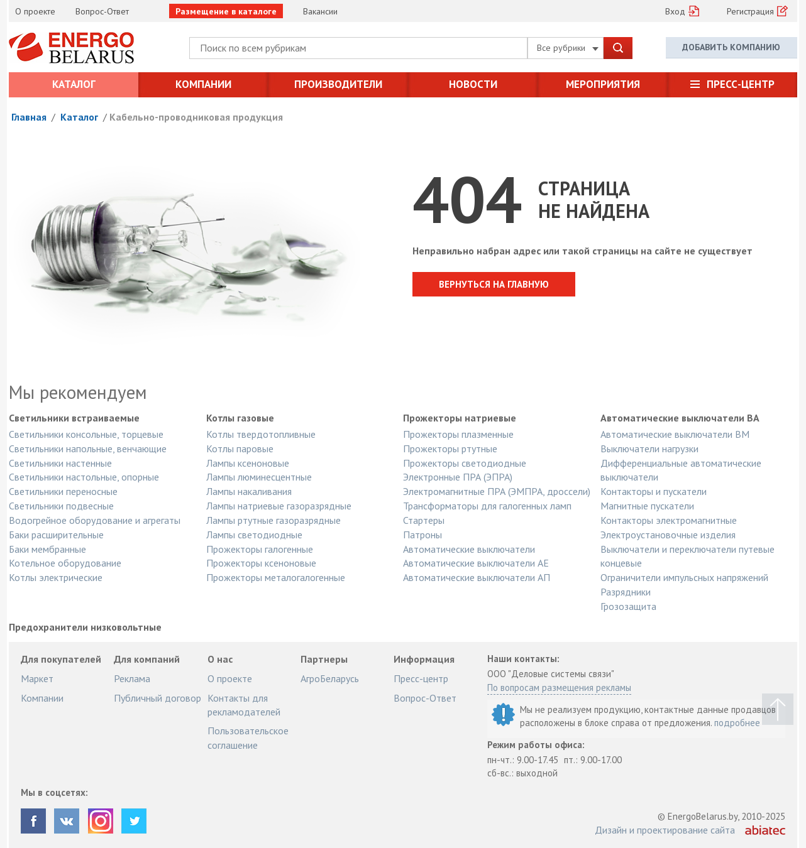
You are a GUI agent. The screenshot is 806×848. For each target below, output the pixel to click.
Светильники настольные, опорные (84, 476)
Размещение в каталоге (226, 11)
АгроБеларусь (330, 678)
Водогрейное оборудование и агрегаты (94, 520)
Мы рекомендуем (78, 392)
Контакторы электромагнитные (668, 520)
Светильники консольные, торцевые (86, 434)
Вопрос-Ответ (102, 11)
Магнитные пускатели (647, 505)
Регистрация (750, 11)
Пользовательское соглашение (248, 737)
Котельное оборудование (65, 563)
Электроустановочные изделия (668, 534)
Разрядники (625, 591)
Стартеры (423, 520)
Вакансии (320, 11)
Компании (203, 84)
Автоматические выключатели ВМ (674, 434)
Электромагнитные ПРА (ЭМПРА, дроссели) (496, 491)
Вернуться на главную (494, 284)
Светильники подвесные (61, 505)
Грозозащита (628, 606)
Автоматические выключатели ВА (679, 418)
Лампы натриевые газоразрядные (278, 505)
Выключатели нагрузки (649, 448)
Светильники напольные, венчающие (88, 448)
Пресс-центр (741, 84)
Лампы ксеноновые (247, 463)
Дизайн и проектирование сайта (665, 830)
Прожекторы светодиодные (464, 463)
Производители (338, 84)
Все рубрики (568, 47)
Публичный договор (157, 698)
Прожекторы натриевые (459, 418)
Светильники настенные (60, 463)
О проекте (35, 11)
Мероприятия (603, 84)
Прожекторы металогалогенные (275, 577)
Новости (473, 84)
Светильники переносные (63, 491)
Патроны (422, 534)
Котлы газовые (240, 418)
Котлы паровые (239, 448)
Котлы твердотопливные (261, 434)
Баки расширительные (56, 534)
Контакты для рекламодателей (243, 705)
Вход (675, 11)
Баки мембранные (47, 549)
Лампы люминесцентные (259, 476)
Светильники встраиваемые (74, 418)
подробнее (737, 723)
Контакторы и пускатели (653, 491)
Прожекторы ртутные (450, 448)
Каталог (74, 84)
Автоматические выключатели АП (476, 577)
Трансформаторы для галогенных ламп (487, 505)
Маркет (37, 678)
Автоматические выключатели (469, 549)
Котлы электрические (55, 577)
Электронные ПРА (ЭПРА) (457, 476)
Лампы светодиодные (254, 534)
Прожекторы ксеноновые (261, 563)
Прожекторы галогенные (259, 549)
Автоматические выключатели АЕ (476, 563)
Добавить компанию (731, 47)
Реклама (132, 678)
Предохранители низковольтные (85, 627)
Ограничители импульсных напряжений (684, 577)
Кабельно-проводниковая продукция (196, 117)
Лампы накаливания (249, 491)
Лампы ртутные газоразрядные (273, 520)
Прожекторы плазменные (458, 434)
